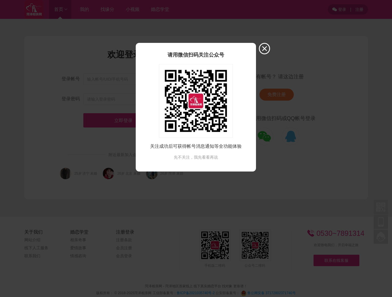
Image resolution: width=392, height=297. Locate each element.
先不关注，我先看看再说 (196, 157)
